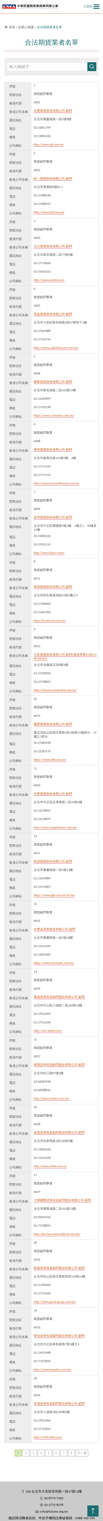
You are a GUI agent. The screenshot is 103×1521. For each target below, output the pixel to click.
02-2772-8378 (53, 1505)
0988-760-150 (85, 1518)
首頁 (12, 27)
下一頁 (82, 1453)
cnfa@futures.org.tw (54, 1511)
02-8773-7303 (53, 1498)
